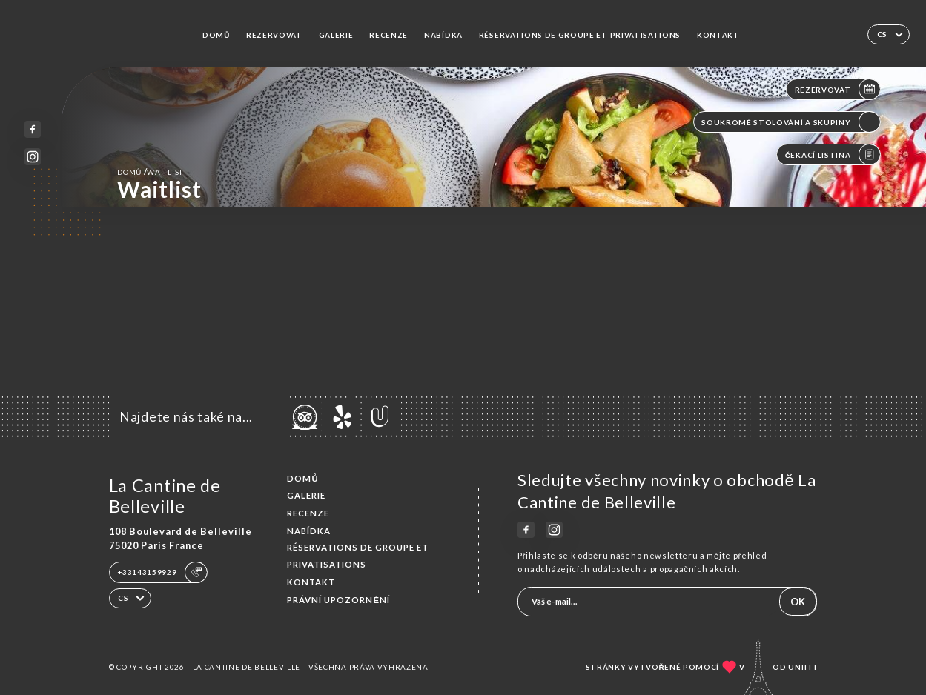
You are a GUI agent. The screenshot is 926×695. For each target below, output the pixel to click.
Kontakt (718, 34)
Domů (216, 34)
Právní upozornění (338, 600)
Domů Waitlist (150, 171)
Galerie (336, 34)
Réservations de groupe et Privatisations (580, 34)
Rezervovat (274, 34)
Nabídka (443, 34)
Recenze (388, 34)
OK (797, 602)
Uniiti (802, 666)
